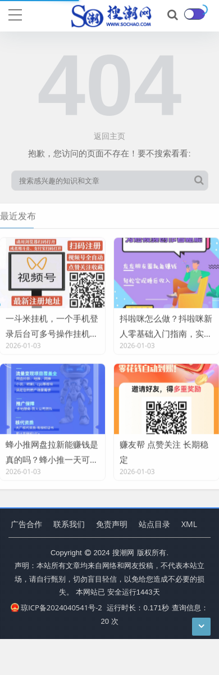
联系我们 (69, 524)
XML (189, 524)
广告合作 (26, 524)
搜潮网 (123, 552)
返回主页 (109, 135)
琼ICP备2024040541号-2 (56, 607)
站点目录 (154, 524)
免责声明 (111, 524)
